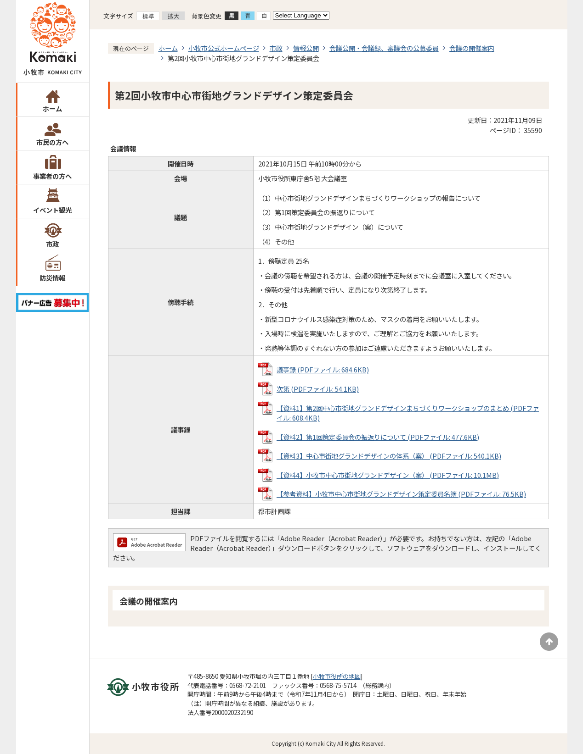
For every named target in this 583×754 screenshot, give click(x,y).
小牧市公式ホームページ (223, 48)
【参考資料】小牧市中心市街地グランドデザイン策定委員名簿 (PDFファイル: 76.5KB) (401, 494)
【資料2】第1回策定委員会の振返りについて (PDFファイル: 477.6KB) (378, 437)
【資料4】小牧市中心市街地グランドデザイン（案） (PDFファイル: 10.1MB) (388, 475)
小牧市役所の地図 (337, 676)
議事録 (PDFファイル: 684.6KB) (323, 369)
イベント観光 (52, 210)
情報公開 (306, 48)
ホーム (52, 108)
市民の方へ (52, 142)
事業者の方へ (52, 176)
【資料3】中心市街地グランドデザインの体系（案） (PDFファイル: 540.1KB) (389, 455)
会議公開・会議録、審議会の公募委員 (384, 48)
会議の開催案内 (471, 48)
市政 (52, 244)
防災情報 (52, 278)
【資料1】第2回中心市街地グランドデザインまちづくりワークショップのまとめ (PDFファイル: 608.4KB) (408, 413)
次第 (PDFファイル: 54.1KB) (318, 389)
